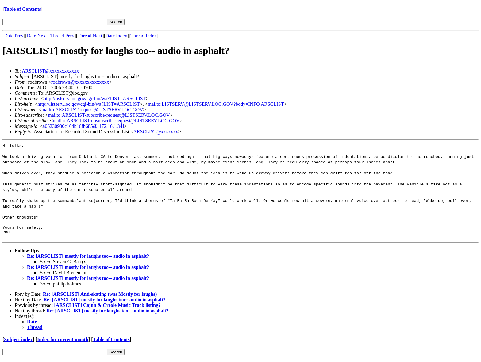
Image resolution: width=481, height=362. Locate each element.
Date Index (116, 35)
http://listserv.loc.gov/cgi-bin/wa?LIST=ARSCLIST (95, 98)
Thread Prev (62, 35)
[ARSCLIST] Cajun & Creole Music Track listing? (107, 307)
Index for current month (62, 341)
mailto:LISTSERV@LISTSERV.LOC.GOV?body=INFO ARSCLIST (216, 104)
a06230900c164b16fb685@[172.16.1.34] (83, 126)
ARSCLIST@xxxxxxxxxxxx (50, 71)
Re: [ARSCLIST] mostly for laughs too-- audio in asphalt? (88, 258)
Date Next (37, 35)
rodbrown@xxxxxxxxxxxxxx (80, 82)
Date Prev (14, 35)
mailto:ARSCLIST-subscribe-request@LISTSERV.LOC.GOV (109, 115)
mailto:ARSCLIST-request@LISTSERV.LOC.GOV (92, 109)
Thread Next (90, 35)
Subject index (18, 341)
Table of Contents (22, 9)
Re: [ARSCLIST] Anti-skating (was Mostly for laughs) (100, 296)
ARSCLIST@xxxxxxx (155, 131)
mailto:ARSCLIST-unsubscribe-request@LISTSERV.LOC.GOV (116, 120)
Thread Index (143, 35)
